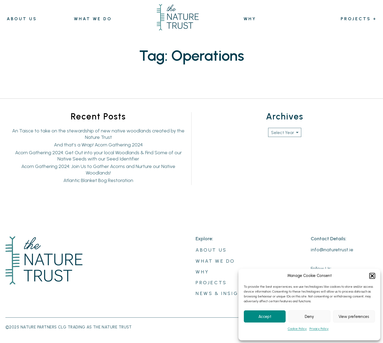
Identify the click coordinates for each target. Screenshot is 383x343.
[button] (372, 276)
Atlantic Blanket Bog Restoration (98, 180)
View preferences (353, 316)
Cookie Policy (297, 329)
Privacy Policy (319, 329)
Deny (309, 316)
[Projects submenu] (375, 19)
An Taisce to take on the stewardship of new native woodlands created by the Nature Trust (98, 134)
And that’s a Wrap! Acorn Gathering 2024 (98, 145)
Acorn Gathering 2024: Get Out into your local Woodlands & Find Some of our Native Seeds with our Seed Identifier (98, 156)
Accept (264, 316)
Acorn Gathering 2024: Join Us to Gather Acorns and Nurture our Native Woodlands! (98, 169)
